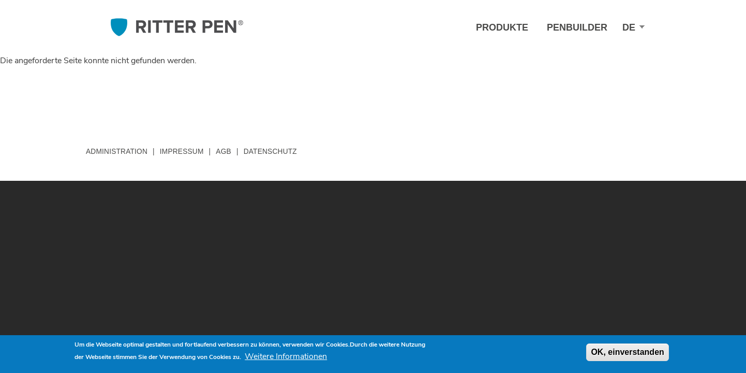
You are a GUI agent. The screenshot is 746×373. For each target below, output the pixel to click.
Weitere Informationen (286, 356)
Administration (116, 151)
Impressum (182, 151)
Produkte (502, 27)
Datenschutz (270, 151)
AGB (223, 151)
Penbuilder (577, 27)
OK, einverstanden (627, 352)
